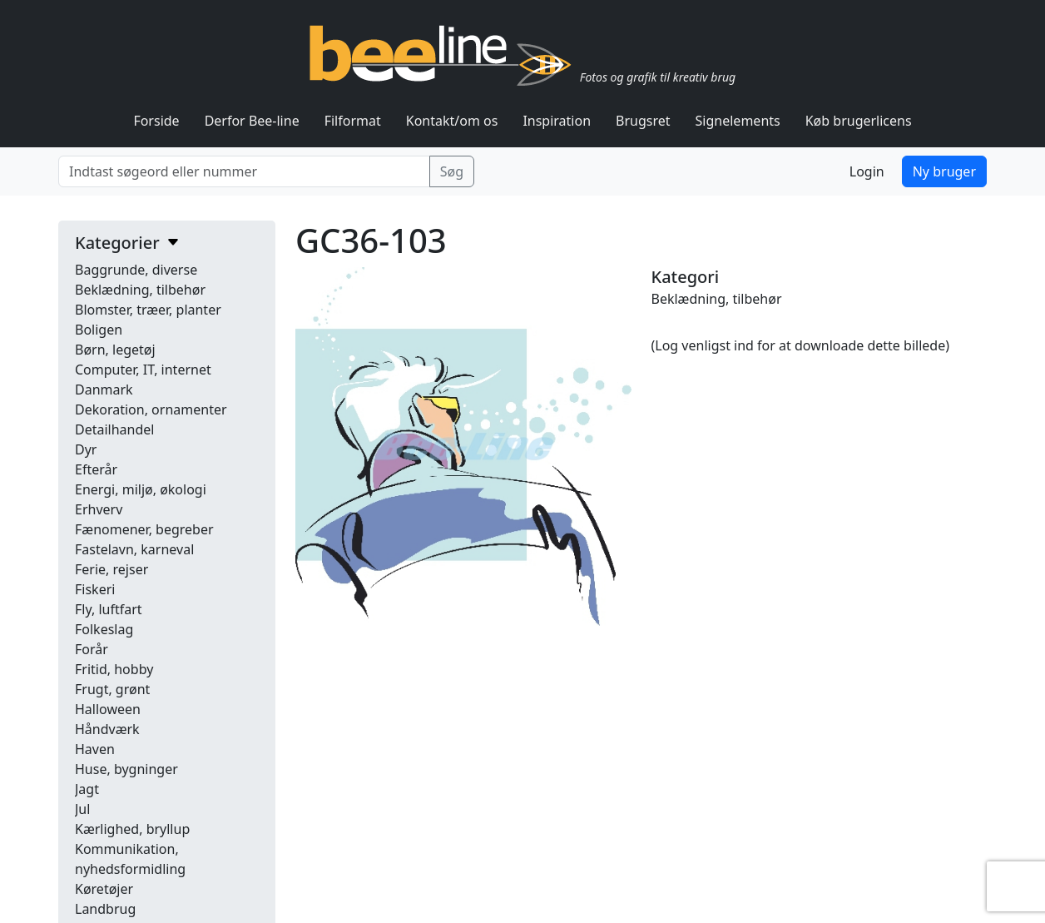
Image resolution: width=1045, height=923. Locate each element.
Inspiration (556, 121)
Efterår (96, 469)
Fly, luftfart (108, 609)
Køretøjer (104, 889)
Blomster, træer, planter (148, 309)
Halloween (108, 709)
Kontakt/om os (452, 121)
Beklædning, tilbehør (140, 289)
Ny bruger (944, 171)
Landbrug (105, 909)
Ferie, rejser (111, 569)
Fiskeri (95, 589)
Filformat (352, 121)
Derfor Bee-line (252, 121)
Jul (82, 809)
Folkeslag (104, 629)
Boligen (98, 329)
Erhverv (98, 509)
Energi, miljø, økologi (140, 489)
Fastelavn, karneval (134, 549)
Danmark (104, 389)
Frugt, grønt (112, 689)
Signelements (738, 121)
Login (866, 171)
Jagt (87, 789)
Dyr (86, 449)
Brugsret (643, 121)
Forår (91, 649)
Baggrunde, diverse (136, 270)
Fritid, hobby (114, 669)
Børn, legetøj (115, 349)
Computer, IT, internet (143, 369)
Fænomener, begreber (144, 529)
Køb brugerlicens (858, 121)
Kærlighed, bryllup (132, 829)
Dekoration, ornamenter (151, 409)
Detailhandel (114, 429)
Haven (95, 749)
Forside (156, 121)
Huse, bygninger (126, 769)
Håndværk (107, 729)
